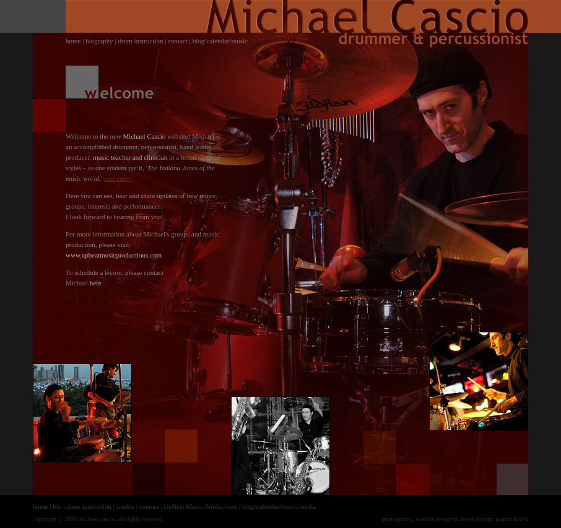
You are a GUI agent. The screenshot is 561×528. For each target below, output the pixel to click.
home (73, 41)
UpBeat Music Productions (200, 506)
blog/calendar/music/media (279, 506)
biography (99, 41)
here (96, 283)
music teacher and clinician (130, 157)
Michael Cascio (144, 136)
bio (57, 506)
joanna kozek (511, 519)
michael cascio (96, 519)
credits (125, 506)
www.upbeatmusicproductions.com (114, 255)
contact (178, 41)
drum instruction (140, 41)
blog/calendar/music (220, 41)
